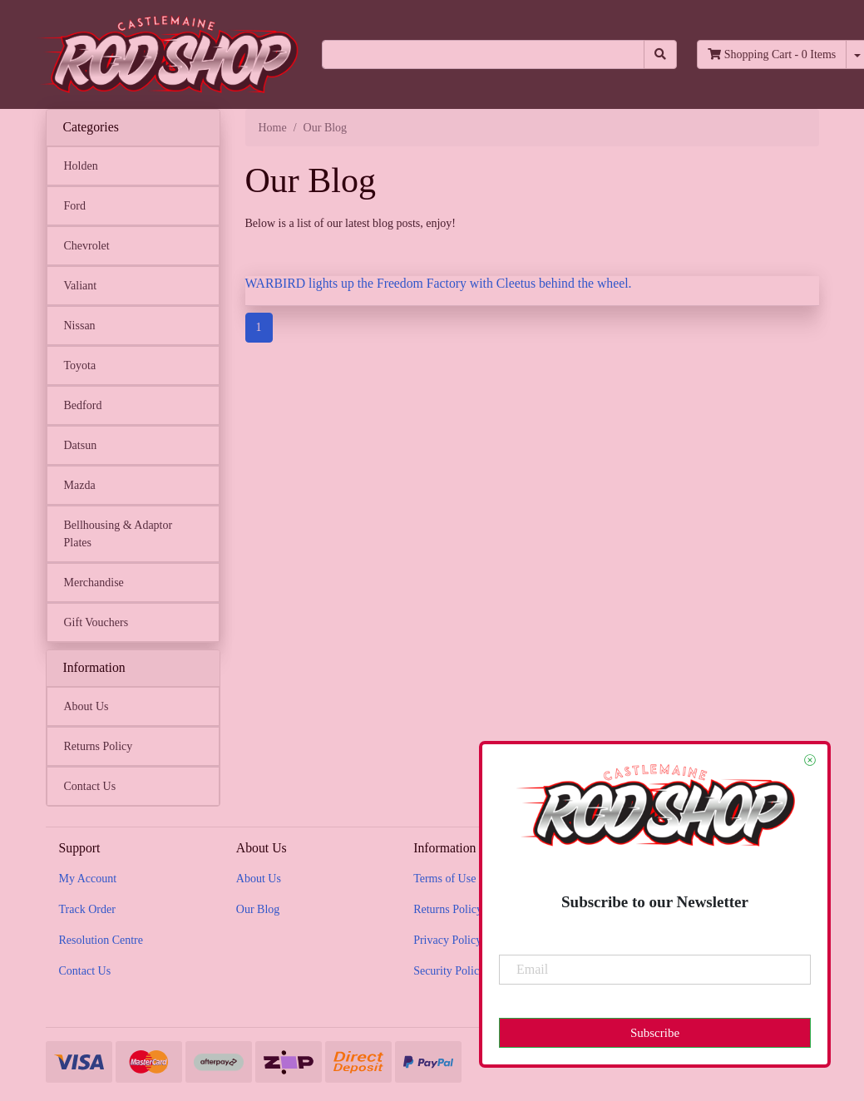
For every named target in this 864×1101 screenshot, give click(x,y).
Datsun (80, 445)
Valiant (80, 285)
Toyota (80, 365)
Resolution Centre (101, 940)
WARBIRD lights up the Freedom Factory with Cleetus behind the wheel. (438, 283)
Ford (75, 206)
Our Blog (258, 909)
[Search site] (660, 54)
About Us (86, 706)
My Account (88, 878)
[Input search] (483, 54)
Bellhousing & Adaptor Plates (118, 534)
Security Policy (449, 971)
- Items (772, 54)
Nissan (80, 325)
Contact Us (90, 786)
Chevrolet (87, 245)
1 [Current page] (259, 327)
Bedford (83, 405)
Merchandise (94, 582)
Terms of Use (444, 878)
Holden (81, 166)
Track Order (87, 909)
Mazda (80, 485)
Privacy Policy (447, 940)
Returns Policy (98, 746)
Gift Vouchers (96, 622)
